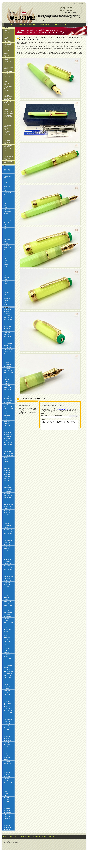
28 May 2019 (7, 548)
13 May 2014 (7, 757)
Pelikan (5, 260)
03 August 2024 (7, 351)
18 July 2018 (7, 584)
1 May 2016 (6, 692)
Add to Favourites (79, 3)
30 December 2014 (8, 744)
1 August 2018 (7, 582)
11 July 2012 (7, 784)
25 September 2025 (8, 324)
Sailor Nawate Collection (7, 77)
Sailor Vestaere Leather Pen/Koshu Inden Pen (8, 116)
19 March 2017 (7, 646)
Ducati (5, 205)
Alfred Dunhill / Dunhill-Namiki (7, 170)
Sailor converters (8, 154)
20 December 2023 (8, 366)
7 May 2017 (6, 639)
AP (4, 174)
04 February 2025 (8, 338)
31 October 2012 (7, 780)
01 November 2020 (8, 495)
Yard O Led (6, 304)
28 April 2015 (7, 736)
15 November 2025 (8, 317)
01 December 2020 (8, 491)
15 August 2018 (7, 580)
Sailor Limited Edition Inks (7, 159)
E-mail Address (58, 415)
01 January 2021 (7, 487)
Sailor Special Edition (7, 38)
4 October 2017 (7, 620)
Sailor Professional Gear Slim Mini (8, 102)
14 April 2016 (7, 694)
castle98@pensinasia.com (63, 409)
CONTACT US (57, 24)
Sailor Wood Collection (6, 129)
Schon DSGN (7, 277)
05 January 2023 (7, 398)
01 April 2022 (7, 427)
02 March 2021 (7, 480)
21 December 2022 (8, 400)
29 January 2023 (7, 396)
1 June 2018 (7, 591)
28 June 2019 (7, 546)
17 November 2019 (8, 533)
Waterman (6, 300)
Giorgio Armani (7, 211)
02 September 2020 (8, 504)
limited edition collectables (44, 16)
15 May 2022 (7, 421)
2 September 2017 (8, 624)
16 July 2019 (7, 544)
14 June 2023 (7, 379)
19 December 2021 (8, 442)
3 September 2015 (8, 719)
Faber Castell (7, 209)
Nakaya (5, 251)
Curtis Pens (6, 196)
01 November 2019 (8, 535)
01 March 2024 (7, 360)
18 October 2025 (7, 322)
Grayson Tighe (7, 215)
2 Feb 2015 (6, 742)
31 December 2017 (8, 612)
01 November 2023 (8, 370)
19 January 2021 (7, 485)
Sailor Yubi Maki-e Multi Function (8, 146)
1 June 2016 (7, 688)
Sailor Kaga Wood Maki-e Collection (8, 135)
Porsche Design (7, 266)
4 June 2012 (7, 787)
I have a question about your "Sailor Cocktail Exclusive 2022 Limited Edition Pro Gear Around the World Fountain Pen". (59, 425)
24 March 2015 (7, 740)
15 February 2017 (8, 652)
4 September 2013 (8, 765)
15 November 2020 (8, 493)
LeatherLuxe (7, 230)
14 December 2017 (8, 614)
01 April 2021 (7, 476)
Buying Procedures (25, 836)
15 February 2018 (8, 605)
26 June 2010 (7, 820)
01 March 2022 (7, 432)
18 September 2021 (8, 453)
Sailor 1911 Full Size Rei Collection (8, 64)
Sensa (5, 279)
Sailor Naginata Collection (7, 59)
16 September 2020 (8, 502)
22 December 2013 (8, 761)
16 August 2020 (7, 506)
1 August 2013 (7, 767)
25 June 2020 (7, 512)
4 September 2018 (8, 578)
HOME (10, 24)
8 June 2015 (7, 729)
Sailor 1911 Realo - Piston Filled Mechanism (8, 87)
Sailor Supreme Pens (7, 74)
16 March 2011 (7, 806)
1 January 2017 (7, 658)
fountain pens (42, 20)
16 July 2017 (7, 631)
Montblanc (6, 243)
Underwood (6, 292)
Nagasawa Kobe (7, 247)
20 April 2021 (7, 474)
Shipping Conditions (39, 836)
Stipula (5, 285)
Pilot (5, 262)
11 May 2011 (7, 804)
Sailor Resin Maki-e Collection (8, 68)
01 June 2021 (7, 468)
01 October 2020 (7, 499)
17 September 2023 (8, 372)
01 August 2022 (7, 413)
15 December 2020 (8, 489)
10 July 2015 (7, 328)
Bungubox (6, 184)
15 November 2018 (8, 569)
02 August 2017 (7, 629)
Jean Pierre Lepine (8, 220)
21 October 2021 (7, 449)
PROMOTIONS (18, 24)
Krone (5, 224)
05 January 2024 (7, 364)
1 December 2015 (8, 712)
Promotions (12, 836)
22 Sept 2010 (7, 814)
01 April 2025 (7, 334)
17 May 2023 (7, 381)
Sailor (5, 275)
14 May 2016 (7, 690)
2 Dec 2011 (6, 795)
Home (5, 836)
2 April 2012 (6, 791)
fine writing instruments (72, 15)
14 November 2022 (8, 402)
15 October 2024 (7, 345)
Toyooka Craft (7, 290)
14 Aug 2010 (7, 816)
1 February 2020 (7, 523)
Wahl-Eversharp (7, 298)
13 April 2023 (7, 385)
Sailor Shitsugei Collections (7, 126)
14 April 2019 (7, 555)
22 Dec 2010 (7, 810)
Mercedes (6, 237)
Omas (5, 256)
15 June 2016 (7, 686)
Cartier (5, 188)
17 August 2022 (7, 411)
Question (43, 419)
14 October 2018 (7, 574)
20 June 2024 (7, 353)
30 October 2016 (7, 667)
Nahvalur (6, 249)
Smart (5, 283)
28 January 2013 (7, 776)
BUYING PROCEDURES (30, 24)
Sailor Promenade (8, 111)
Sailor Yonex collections (7, 132)
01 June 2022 (7, 419)
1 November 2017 (8, 618)
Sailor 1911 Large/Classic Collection (7, 92)
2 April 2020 (6, 516)
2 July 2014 (6, 755)
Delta (5, 203)
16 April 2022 (7, 425)
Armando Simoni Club (7, 177)
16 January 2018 (7, 610)
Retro (5, 268)
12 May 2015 (7, 734)
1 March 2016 (7, 701)
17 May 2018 (7, 593)
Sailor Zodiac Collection (7, 56)
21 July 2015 (7, 723)
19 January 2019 (7, 561)
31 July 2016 (7, 680)
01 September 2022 (8, 408)
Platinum (6, 264)
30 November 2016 (8, 663)
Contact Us (51, 836)
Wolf (5, 302)
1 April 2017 (6, 644)
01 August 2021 (7, 459)
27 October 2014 (7, 748)
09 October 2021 (7, 451)
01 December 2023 (8, 368)
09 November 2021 (8, 447)
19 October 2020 (7, 497)
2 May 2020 (6, 514)
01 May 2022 (7, 423)
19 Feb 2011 (7, 808)
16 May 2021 (7, 470)
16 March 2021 (7, 478)
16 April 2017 (7, 641)
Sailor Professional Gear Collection (8, 99)
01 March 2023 (7, 389)
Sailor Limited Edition (7, 30)
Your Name (44, 415)
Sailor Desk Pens (8, 138)
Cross (5, 194)
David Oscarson (7, 201)
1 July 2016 (6, 684)
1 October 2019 (7, 538)
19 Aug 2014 (7, 753)
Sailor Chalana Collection (7, 108)
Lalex (5, 226)
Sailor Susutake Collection (7, 122)
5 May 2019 (6, 550)
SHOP (64, 24)
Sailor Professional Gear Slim (8, 105)
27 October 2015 (7, 715)
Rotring (5, 271)
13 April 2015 (7, 738)
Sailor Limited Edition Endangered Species (8, 34)
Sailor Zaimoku (7, 119)
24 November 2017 (8, 616)
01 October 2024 (7, 347)
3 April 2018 (6, 599)
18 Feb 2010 (7, 829)
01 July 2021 (7, 463)
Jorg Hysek (6, 222)
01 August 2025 (7, 326)
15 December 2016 (8, 660)
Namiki (5, 254)
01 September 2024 (8, 349)
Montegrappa (7, 245)
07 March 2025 (7, 336)
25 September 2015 (8, 717)
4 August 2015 (7, 721)
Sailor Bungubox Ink (8, 156)
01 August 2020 (7, 508)
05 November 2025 (8, 319)
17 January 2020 (7, 525)
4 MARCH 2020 (7, 519)
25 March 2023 (7, 387)
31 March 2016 (7, 696)
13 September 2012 (8, 782)
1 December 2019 (8, 531)
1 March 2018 (7, 603)
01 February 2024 (8, 362)
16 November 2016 (8, 665)
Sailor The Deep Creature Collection (8, 71)
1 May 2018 (6, 595)
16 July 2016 (7, 682)
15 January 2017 (7, 656)
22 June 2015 (7, 727)
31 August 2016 (7, 675)
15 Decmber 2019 (8, 529)
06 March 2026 (7, 309)
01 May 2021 (7, 472)
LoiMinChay (6, 232)
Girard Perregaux (8, 213)
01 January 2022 (7, 440)
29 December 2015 (8, 710)
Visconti (5, 296)
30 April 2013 (7, 772)
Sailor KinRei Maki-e (8, 113)
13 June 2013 (7, 770)
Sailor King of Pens (8, 50)
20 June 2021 (7, 466)
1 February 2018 (7, 608)
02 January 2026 (7, 313)
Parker (5, 258)
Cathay (5, 190)
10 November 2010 (8, 812)
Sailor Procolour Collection (7, 143)
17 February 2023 (8, 394)
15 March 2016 (7, 699)
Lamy (5, 228)
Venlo (5, 294)
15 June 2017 (7, 635)
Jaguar (5, 218)
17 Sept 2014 (7, 751)
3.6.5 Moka (6, 167)
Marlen (5, 235)
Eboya (5, 207)
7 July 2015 (6, 725)
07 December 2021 (8, 444)
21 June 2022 (7, 417)
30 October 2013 (7, 763)
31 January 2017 (7, 654)
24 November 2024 (8, 343)
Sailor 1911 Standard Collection (8, 96)
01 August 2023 (7, 377)
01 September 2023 (8, 374)
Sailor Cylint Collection (6, 84)
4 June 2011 (7, 801)
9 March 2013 (7, 774)
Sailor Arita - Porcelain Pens (7, 41)
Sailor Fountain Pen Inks (8, 162)
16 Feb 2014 (7, 759)
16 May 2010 (7, 823)
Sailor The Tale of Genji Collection (8, 44)
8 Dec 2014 (6, 746)
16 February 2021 (8, 483)
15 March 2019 (7, 557)
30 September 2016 (8, 671)
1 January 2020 (7, 527)
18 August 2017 (7, 627)
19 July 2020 (7, 510)
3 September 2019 (8, 540)
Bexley (5, 182)
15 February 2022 (8, 434)
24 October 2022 (7, 404)
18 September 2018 (8, 576)
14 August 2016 (7, 677)
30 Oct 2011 (6, 797)
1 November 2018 (8, 571)
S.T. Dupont (6, 273)
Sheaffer (6, 281)
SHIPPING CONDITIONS (45, 24)
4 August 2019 (7, 542)
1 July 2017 (6, 633)
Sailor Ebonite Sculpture (7, 80)
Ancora (5, 172)
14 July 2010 (7, 818)
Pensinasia (59, 18)
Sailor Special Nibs (8, 148)
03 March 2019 (7, 559)
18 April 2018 (7, 597)
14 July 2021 (7, 461)
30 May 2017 (7, 637)
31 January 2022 (7, 436)
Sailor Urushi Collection (7, 53)
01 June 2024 (7, 355)
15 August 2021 (7, 457)
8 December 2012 (8, 778)
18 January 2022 (7, 438)
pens (64, 15)
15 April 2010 (7, 825)
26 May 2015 (7, 731)
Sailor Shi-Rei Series (8, 61)
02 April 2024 (7, 358)
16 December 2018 (8, 565)
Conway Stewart (7, 192)
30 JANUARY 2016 (8, 706)
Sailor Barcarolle (7, 140)
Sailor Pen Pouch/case (6, 151)
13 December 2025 (8, 315)
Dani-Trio (6, 198)
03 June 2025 (7, 330)
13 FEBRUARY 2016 (7, 704)
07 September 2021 (8, 455)
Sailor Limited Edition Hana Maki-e (8, 47)
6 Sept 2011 (6, 799)
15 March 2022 (7, 430)
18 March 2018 (7, 601)
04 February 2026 (8, 311)
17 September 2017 (8, 622)
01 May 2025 (7, 332)
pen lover (46, 18)
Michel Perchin (7, 241)
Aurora (5, 179)
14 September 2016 (8, 673)
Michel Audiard (7, 239)
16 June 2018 (7, 588)
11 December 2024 (8, 341)
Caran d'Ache (7, 186)
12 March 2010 (7, 827)
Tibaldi (5, 287)
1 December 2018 (8, 567)
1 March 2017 (7, 648)
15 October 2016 (7, 669)
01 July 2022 (7, 415)
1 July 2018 (6, 586)
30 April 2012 (7, 789)
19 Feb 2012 (7, 793)
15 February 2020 (8, 521)
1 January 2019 (7, 563)
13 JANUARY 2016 (8, 708)
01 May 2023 (7, 383)
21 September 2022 (8, 406)
